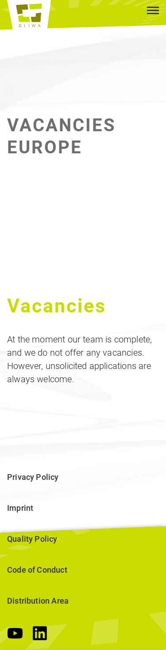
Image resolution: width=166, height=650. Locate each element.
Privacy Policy (33, 477)
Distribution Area (38, 600)
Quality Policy (32, 539)
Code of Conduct (37, 569)
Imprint (20, 508)
